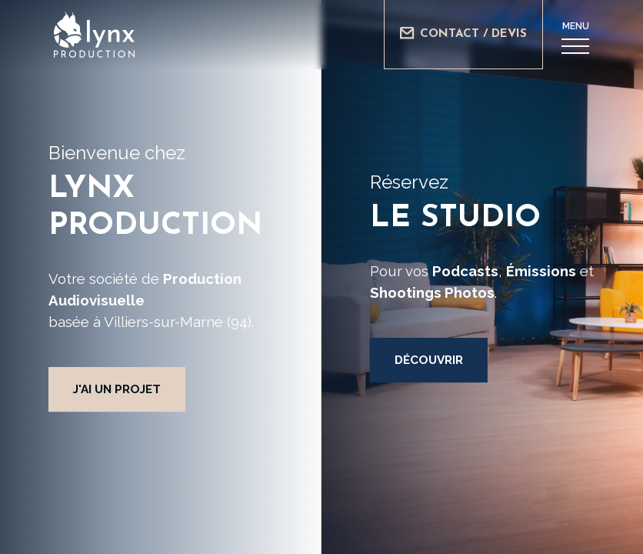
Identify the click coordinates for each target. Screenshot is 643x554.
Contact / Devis (463, 33)
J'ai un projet (117, 389)
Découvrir (429, 360)
